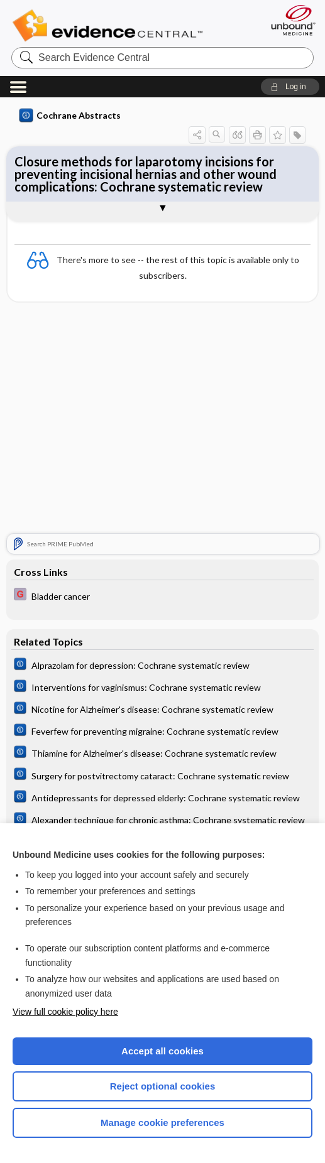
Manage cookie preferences (162, 1122)
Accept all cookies (162, 1051)
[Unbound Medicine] (289, 20)
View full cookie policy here (65, 1012)
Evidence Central (110, 26)
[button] (290, 86)
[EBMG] (162, 595)
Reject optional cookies (163, 1086)
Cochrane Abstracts (70, 115)
